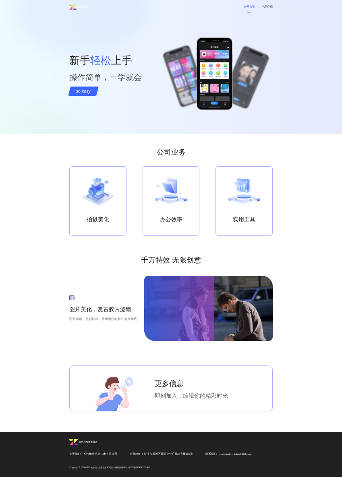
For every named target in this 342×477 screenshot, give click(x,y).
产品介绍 (267, 6)
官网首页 (249, 6)
